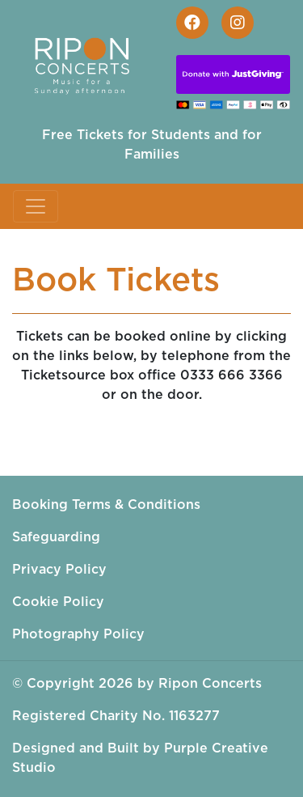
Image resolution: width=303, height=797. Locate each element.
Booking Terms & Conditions (106, 504)
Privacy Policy (59, 569)
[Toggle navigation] (35, 206)
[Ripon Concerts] (89, 62)
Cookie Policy (58, 602)
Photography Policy (78, 634)
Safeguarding (56, 537)
